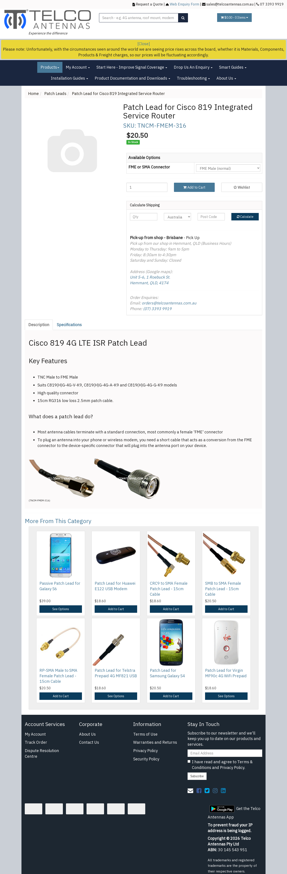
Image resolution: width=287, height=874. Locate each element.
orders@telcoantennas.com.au (169, 303)
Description (38, 324)
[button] (241, 187)
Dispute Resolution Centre (42, 753)
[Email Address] (225, 753)
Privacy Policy (145, 750)
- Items (234, 18)
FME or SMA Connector (149, 167)
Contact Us (89, 742)
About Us (226, 78)
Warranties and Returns (155, 742)
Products (50, 67)
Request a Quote (149, 4)
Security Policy (146, 758)
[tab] (39, 325)
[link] (199, 790)
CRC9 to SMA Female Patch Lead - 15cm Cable (169, 589)
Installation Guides (69, 78)
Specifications (69, 324)
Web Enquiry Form (184, 4)
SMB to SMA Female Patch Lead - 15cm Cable (223, 589)
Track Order (36, 742)
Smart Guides (232, 67)
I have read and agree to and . (220, 764)
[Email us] (190, 790)
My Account (78, 67)
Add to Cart (194, 187)
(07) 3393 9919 (157, 308)
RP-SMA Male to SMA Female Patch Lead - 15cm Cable (58, 676)
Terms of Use (145, 734)
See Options (60, 609)
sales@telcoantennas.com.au (229, 4)
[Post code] (211, 216)
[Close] (143, 43)
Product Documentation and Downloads (132, 78)
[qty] (143, 216)
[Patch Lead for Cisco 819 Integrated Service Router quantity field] (146, 187)
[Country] (177, 216)
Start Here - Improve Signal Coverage (131, 67)
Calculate (245, 217)
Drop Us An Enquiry (193, 67)
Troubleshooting (193, 78)
